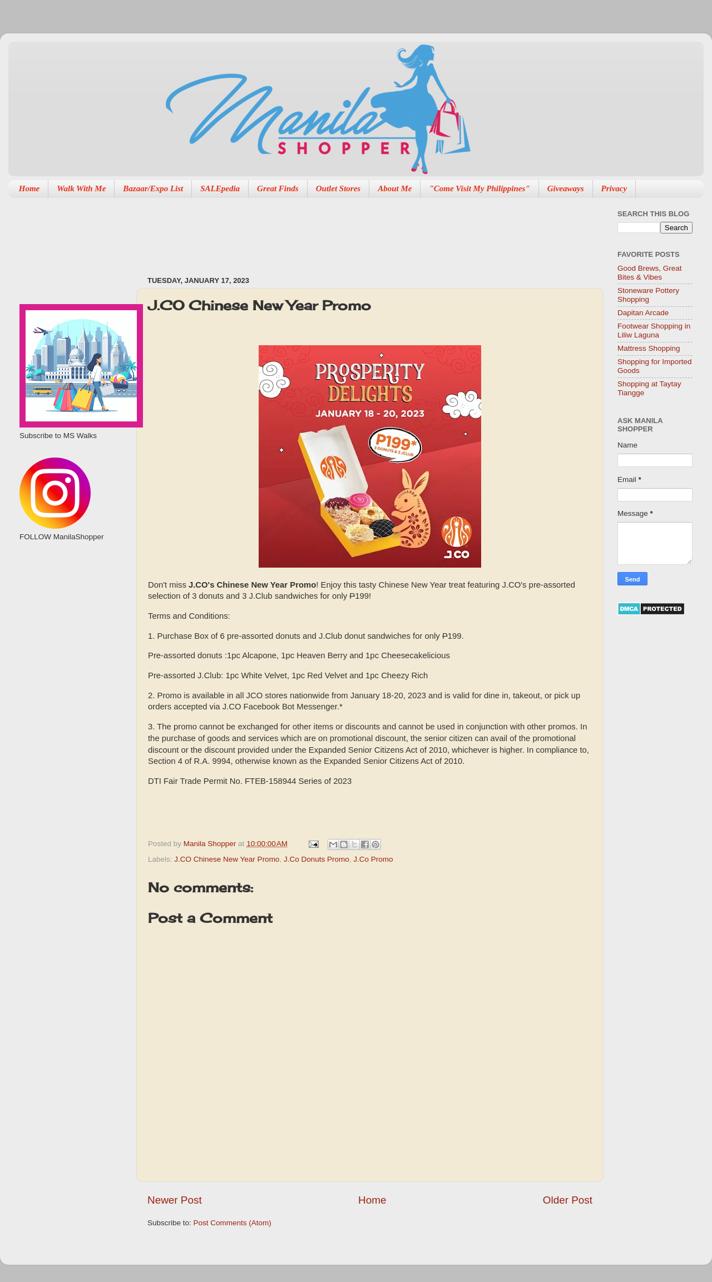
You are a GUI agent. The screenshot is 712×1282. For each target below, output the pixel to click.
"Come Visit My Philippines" (479, 188)
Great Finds (278, 188)
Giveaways (565, 188)
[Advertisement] (349, 231)
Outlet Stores (338, 188)
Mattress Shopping (648, 348)
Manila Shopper (211, 843)
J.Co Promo (373, 859)
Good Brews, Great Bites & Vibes (649, 272)
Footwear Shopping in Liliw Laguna (653, 330)
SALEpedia (220, 188)
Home (29, 188)
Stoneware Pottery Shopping (648, 295)
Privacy (614, 188)
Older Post (567, 1200)
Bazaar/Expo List (153, 188)
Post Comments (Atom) (232, 1223)
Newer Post (174, 1200)
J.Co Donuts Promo (316, 859)
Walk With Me (81, 188)
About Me (395, 188)
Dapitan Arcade (643, 313)
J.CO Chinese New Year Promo (226, 859)
